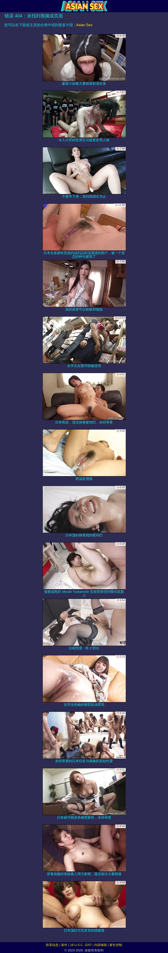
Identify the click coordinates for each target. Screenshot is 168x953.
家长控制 (115, 945)
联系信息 (52, 945)
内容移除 (100, 945)
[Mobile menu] (4, 6)
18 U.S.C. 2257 (81, 945)
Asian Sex (84, 25)
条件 (64, 945)
